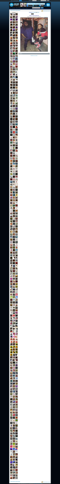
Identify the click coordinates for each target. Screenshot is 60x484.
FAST (38, 12)
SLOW (34, 12)
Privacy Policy (35, 483)
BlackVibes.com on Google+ (34, 55)
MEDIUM (36, 12)
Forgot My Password (15, 0)
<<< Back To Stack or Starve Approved (15, 10)
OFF (32, 12)
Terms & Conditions (40, 483)
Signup (12, 0)
